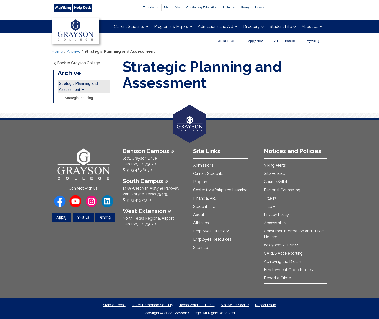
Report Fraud (265, 305)
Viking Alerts (275, 165)
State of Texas (114, 305)
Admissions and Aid (215, 26)
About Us (310, 26)
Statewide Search (235, 305)
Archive (73, 51)
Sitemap (200, 247)
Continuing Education (202, 7)
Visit (178, 7)
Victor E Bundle (284, 41)
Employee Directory (211, 231)
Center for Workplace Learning (220, 190)
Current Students (129, 26)
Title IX (270, 198)
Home (57, 51)
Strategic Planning (79, 98)
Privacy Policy (276, 214)
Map (167, 7)
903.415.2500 (139, 200)
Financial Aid (204, 198)
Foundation (151, 7)
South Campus (145, 181)
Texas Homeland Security (152, 305)
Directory (251, 26)
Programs (202, 181)
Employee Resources (212, 239)
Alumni (260, 7)
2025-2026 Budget (281, 245)
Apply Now (255, 41)
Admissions (203, 165)
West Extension (147, 211)
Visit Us (83, 217)
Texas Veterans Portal (197, 305)
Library (245, 7)
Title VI (270, 206)
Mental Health (226, 41)
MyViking (63, 7)
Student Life (281, 26)
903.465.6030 (139, 170)
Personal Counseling (282, 190)
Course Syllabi (276, 181)
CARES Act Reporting (283, 253)
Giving (105, 217)
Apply (61, 217)
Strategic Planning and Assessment (119, 51)
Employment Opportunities (288, 269)
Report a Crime (277, 278)
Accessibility (275, 223)
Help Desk (82, 7)
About (198, 214)
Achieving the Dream (282, 261)
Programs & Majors (171, 26)
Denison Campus (148, 151)
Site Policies (274, 173)
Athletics (228, 7)
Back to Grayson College (76, 63)
